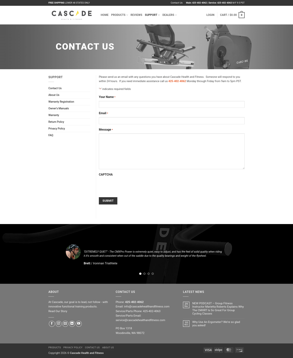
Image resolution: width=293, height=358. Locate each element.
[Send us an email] (65, 324)
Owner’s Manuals (58, 108)
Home (105, 15)
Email (103, 113)
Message (106, 130)
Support (152, 15)
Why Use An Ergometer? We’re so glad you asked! (216, 323)
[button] (210, 15)
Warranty (53, 115)
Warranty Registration (61, 101)
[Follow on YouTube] (79, 324)
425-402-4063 (224, 2)
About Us (53, 95)
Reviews (136, 15)
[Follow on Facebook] (52, 324)
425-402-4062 (199, 2)
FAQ (50, 135)
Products (119, 15)
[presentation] (127, 186)
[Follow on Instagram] (58, 324)
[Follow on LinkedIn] (72, 324)
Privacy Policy (56, 128)
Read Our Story (57, 311)
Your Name (107, 97)
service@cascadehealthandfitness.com (140, 320)
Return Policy (56, 121)
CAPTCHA (106, 174)
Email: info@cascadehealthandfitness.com (142, 306)
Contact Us (177, 2)
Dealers (169, 15)
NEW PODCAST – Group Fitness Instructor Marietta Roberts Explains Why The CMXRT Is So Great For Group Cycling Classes (218, 308)
